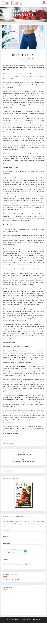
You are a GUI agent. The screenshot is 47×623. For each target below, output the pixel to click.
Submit (6, 559)
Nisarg (38, 619)
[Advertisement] (15, 601)
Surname (6, 536)
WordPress (27, 619)
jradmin (31, 58)
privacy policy (26, 564)
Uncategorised (9, 443)
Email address (7, 543)
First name (6, 530)
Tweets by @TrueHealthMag (11, 579)
